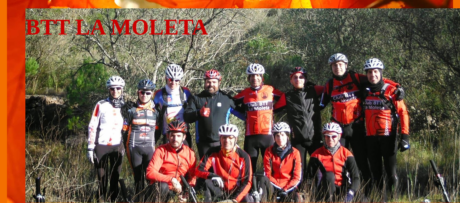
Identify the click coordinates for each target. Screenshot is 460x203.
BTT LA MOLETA (116, 27)
